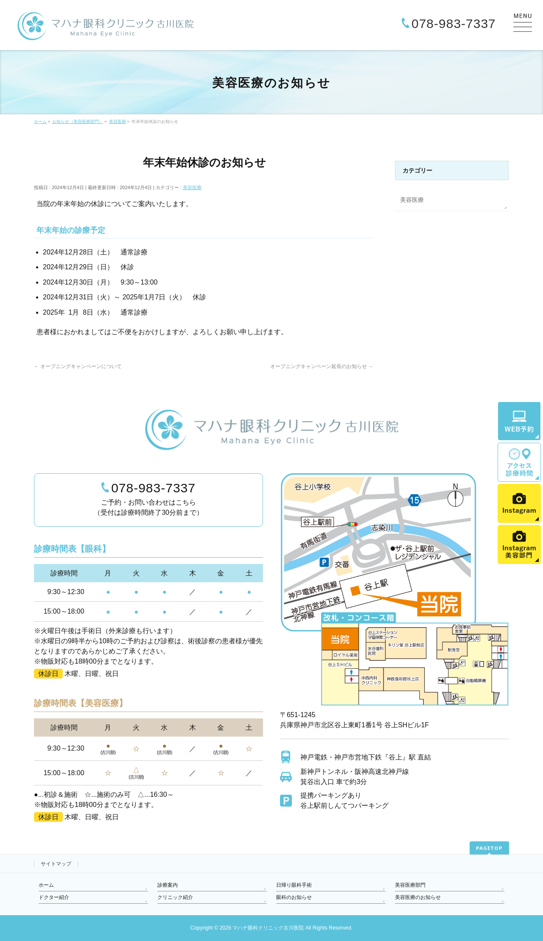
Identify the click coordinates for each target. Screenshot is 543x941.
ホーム (46, 885)
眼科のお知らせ (294, 897)
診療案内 (167, 885)
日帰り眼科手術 (294, 885)
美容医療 (192, 187)
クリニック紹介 (175, 897)
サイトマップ (56, 863)
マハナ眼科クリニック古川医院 (268, 928)
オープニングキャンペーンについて (78, 366)
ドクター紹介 (54, 897)
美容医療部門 (410, 885)
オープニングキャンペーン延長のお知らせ (321, 366)
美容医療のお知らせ (418, 897)
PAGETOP (489, 848)
